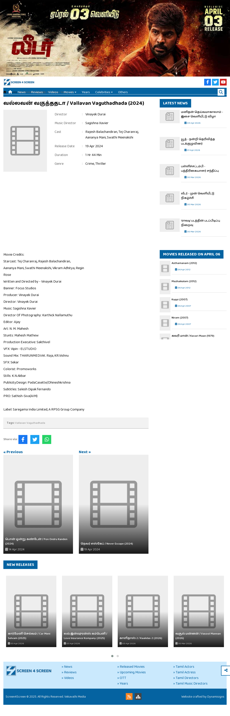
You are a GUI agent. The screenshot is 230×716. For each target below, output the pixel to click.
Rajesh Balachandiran (101, 143)
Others (123, 96)
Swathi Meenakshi (120, 149)
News (22, 96)
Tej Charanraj (128, 143)
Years (86, 96)
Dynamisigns (215, 707)
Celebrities (102, 96)
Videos (53, 96)
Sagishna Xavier (96, 134)
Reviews (37, 96)
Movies (69, 96)
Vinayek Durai (95, 125)
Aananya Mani (95, 149)
